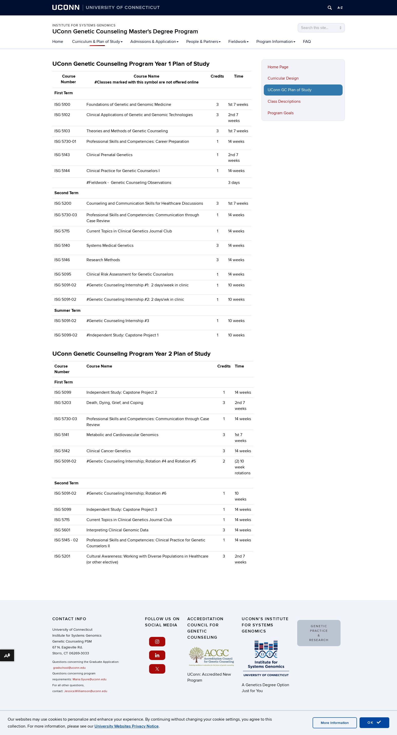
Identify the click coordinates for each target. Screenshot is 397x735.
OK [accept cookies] (374, 722)
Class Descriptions (284, 101)
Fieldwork (238, 41)
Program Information (275, 41)
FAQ (307, 41)
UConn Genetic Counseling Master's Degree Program (125, 31)
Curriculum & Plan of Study (97, 41)
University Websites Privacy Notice (126, 726)
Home (57, 41)
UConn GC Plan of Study (290, 89)
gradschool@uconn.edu (69, 668)
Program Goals (281, 113)
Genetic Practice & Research (318, 633)
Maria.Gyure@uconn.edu (89, 679)
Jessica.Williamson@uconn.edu (85, 691)
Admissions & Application (154, 41)
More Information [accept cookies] (335, 723)
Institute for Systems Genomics (84, 25)
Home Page (278, 67)
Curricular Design (283, 78)
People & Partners (203, 41)
